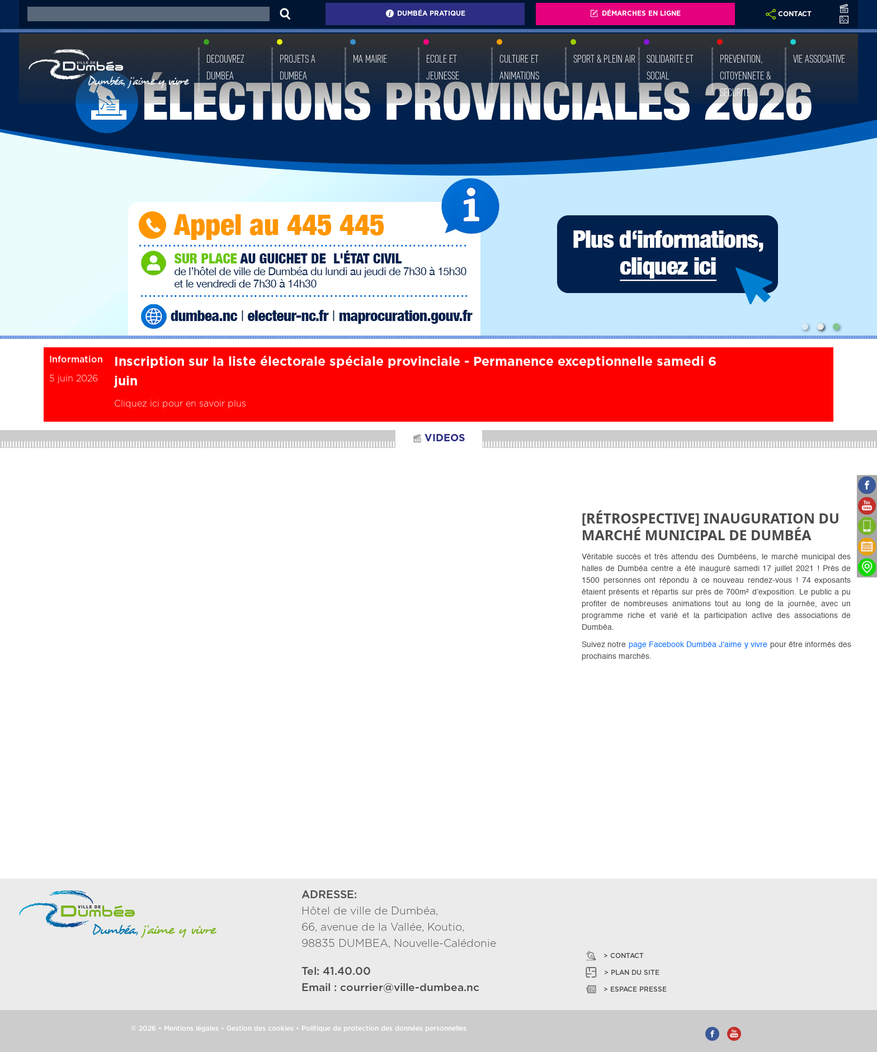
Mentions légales (191, 1028)
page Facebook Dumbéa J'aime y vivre (698, 645)
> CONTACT (614, 956)
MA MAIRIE (370, 58)
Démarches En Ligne (635, 13)
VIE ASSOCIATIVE (819, 58)
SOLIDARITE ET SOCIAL (670, 67)
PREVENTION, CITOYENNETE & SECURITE (745, 75)
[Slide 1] (804, 326)
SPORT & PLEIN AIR (604, 58)
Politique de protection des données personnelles (383, 1028)
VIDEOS (438, 438)
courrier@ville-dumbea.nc (409, 988)
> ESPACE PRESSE (625, 989)
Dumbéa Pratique (425, 13)
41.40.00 (347, 971)
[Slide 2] (820, 326)
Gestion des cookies (260, 1028)
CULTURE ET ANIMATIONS (519, 67)
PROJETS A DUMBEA (297, 67)
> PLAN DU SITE (621, 972)
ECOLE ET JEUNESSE (442, 67)
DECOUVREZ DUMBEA (225, 67)
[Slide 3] (836, 326)
